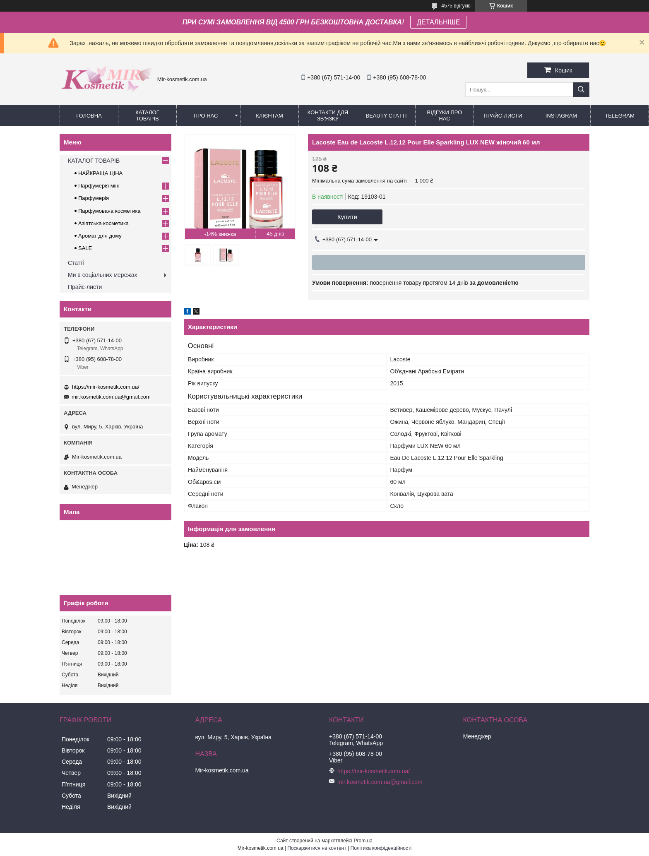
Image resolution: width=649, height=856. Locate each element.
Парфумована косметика (109, 211)
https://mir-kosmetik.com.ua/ (105, 387)
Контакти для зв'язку (328, 115)
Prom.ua (363, 841)
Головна (89, 116)
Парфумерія (93, 198)
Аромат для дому (100, 236)
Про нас (206, 116)
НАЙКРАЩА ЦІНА (100, 173)
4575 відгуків (456, 6)
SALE (85, 248)
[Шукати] (581, 89)
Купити (347, 216)
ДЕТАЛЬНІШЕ (438, 22)
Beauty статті (385, 116)
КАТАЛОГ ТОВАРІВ (147, 115)
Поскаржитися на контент (316, 848)
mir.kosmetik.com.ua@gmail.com (111, 397)
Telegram (620, 116)
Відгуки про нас (444, 115)
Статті (76, 263)
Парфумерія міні (99, 186)
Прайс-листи (503, 116)
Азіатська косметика (103, 223)
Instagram (561, 116)
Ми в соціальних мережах (102, 275)
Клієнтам (269, 116)
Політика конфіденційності (381, 848)
